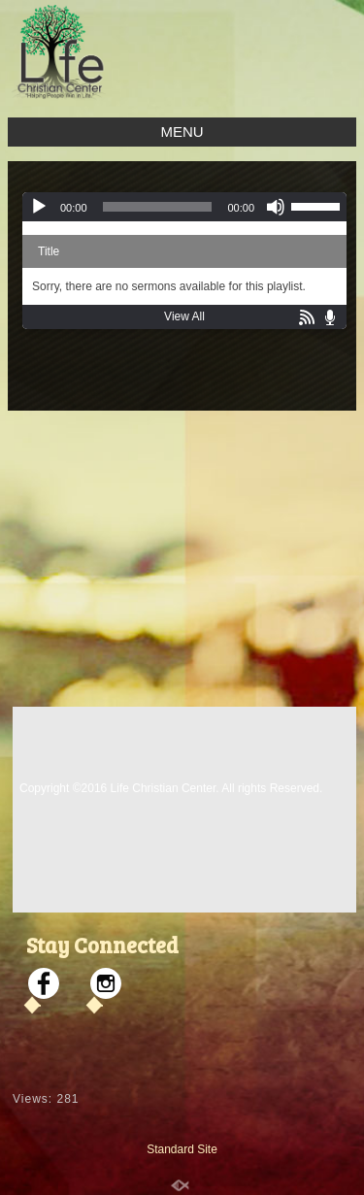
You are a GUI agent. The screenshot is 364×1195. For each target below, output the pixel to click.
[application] (184, 206)
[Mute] (275, 206)
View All (184, 316)
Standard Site (182, 1149)
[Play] (39, 206)
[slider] (158, 207)
